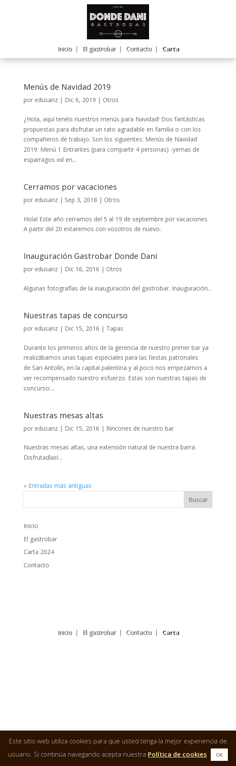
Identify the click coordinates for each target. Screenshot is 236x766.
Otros (111, 100)
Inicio (64, 48)
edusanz (46, 100)
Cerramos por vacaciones (70, 187)
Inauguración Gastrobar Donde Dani (90, 256)
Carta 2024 (39, 552)
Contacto (138, 48)
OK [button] (219, 754)
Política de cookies (177, 754)
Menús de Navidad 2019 (67, 87)
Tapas (114, 328)
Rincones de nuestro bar (140, 428)
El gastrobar (98, 48)
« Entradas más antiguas (58, 485)
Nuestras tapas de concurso (76, 315)
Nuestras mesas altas (63, 415)
